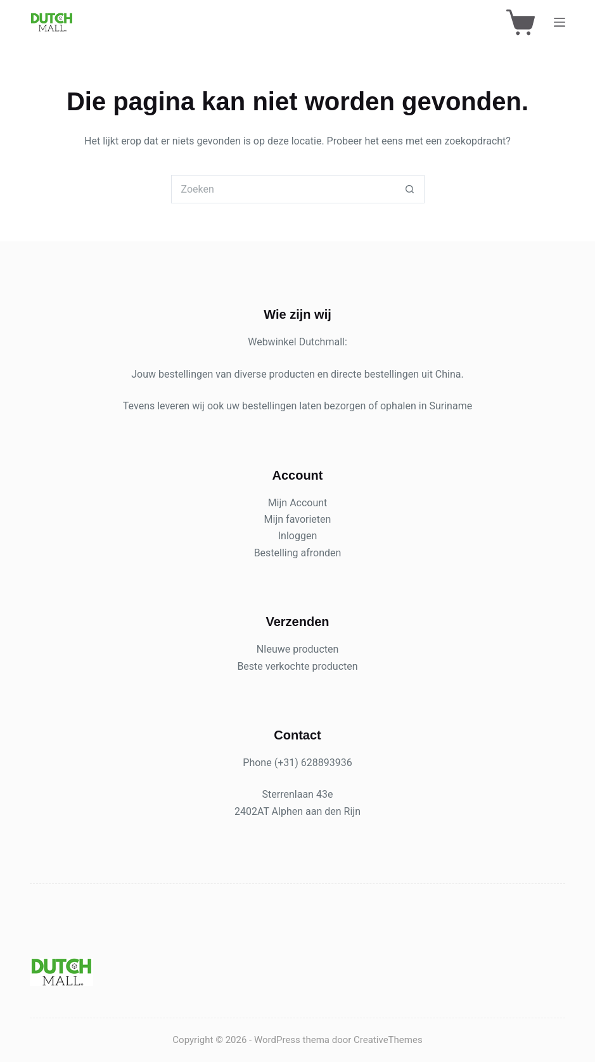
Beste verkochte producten (297, 666)
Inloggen (297, 536)
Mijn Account (298, 503)
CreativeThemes (388, 1040)
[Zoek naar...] (283, 189)
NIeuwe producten (298, 649)
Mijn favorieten (297, 519)
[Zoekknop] (410, 189)
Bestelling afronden (298, 553)
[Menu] (559, 22)
